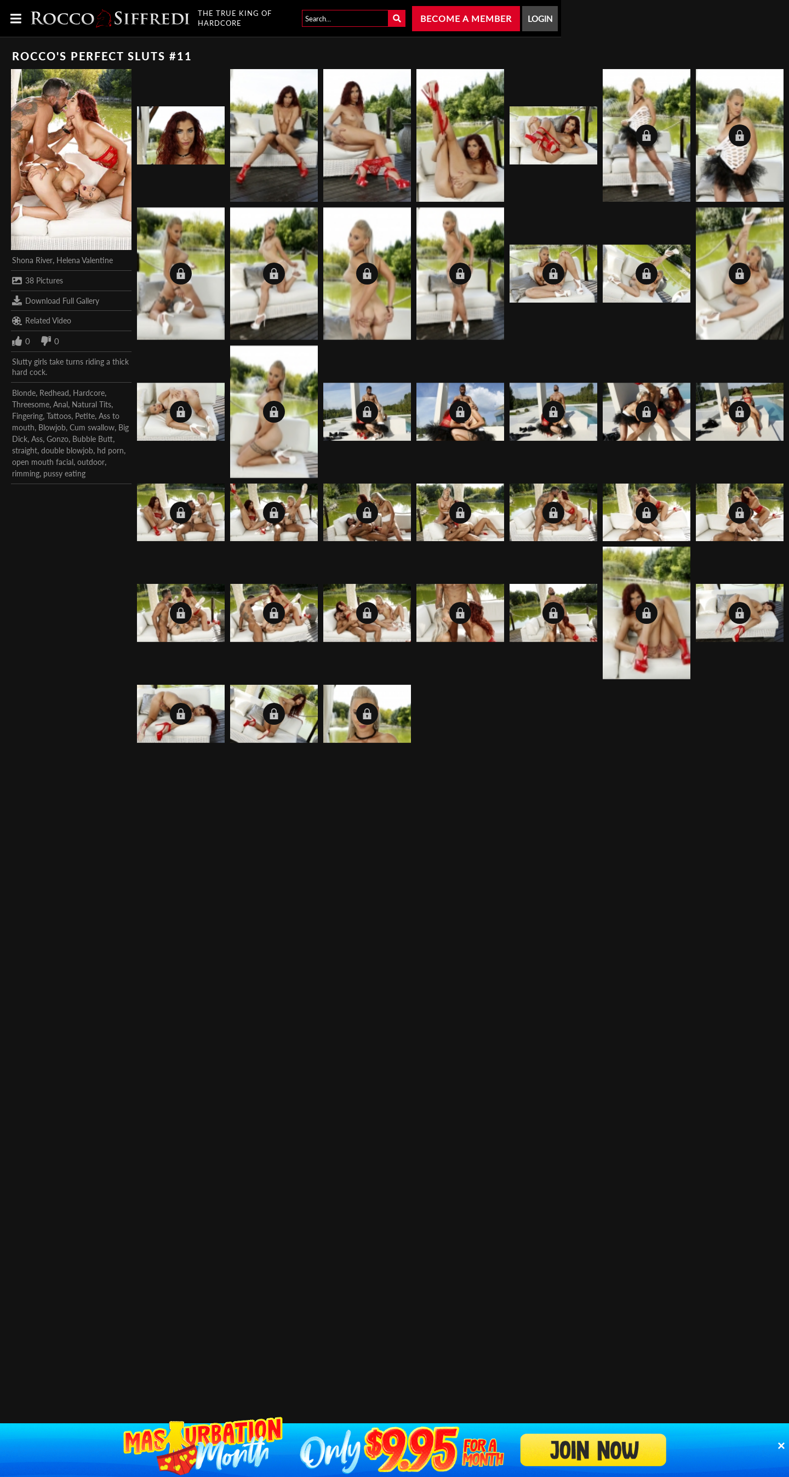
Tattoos (59, 416)
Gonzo (57, 439)
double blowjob (67, 450)
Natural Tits (91, 404)
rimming (25, 473)
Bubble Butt (92, 439)
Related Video (41, 321)
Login (540, 19)
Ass (37, 439)
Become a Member (466, 18)
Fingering (27, 416)
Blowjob (52, 427)
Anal (60, 404)
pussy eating (64, 473)
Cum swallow (92, 427)
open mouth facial (42, 462)
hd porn (110, 450)
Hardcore (89, 392)
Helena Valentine (84, 260)
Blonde (24, 392)
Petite (85, 416)
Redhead (54, 392)
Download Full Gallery (55, 300)
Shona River (32, 260)
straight (24, 450)
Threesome (30, 404)
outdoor (91, 462)
